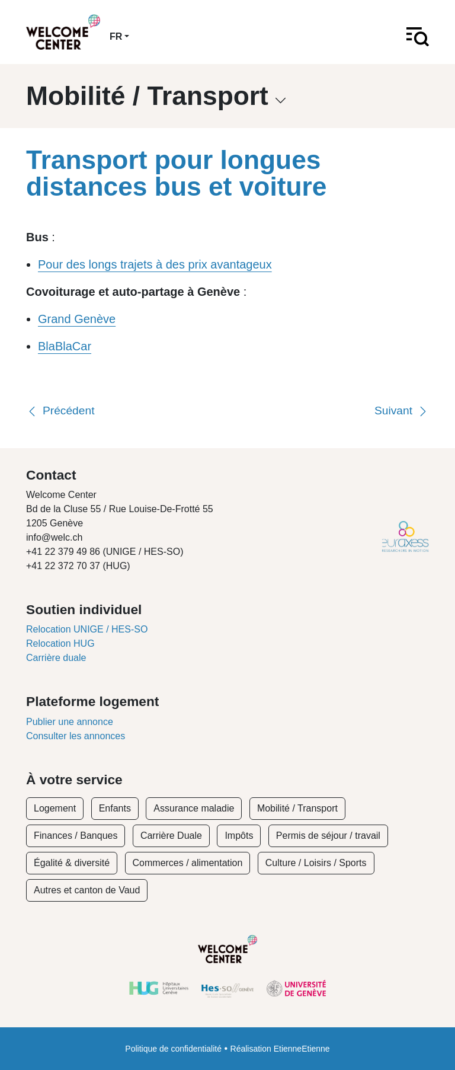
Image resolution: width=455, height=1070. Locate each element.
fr (116, 36)
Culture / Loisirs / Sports (316, 863)
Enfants (115, 808)
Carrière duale (56, 658)
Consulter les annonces (75, 736)
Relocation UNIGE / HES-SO (87, 629)
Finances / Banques (75, 836)
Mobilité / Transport (297, 808)
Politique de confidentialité (173, 1048)
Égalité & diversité (72, 863)
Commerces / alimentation (188, 863)
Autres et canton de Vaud (87, 890)
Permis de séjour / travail (328, 836)
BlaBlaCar (64, 346)
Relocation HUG (60, 643)
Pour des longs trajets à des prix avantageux (155, 264)
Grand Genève (77, 318)
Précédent (60, 410)
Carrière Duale (171, 836)
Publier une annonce (69, 722)
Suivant (401, 410)
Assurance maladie (193, 808)
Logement (55, 808)
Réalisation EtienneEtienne (280, 1048)
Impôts (239, 836)
